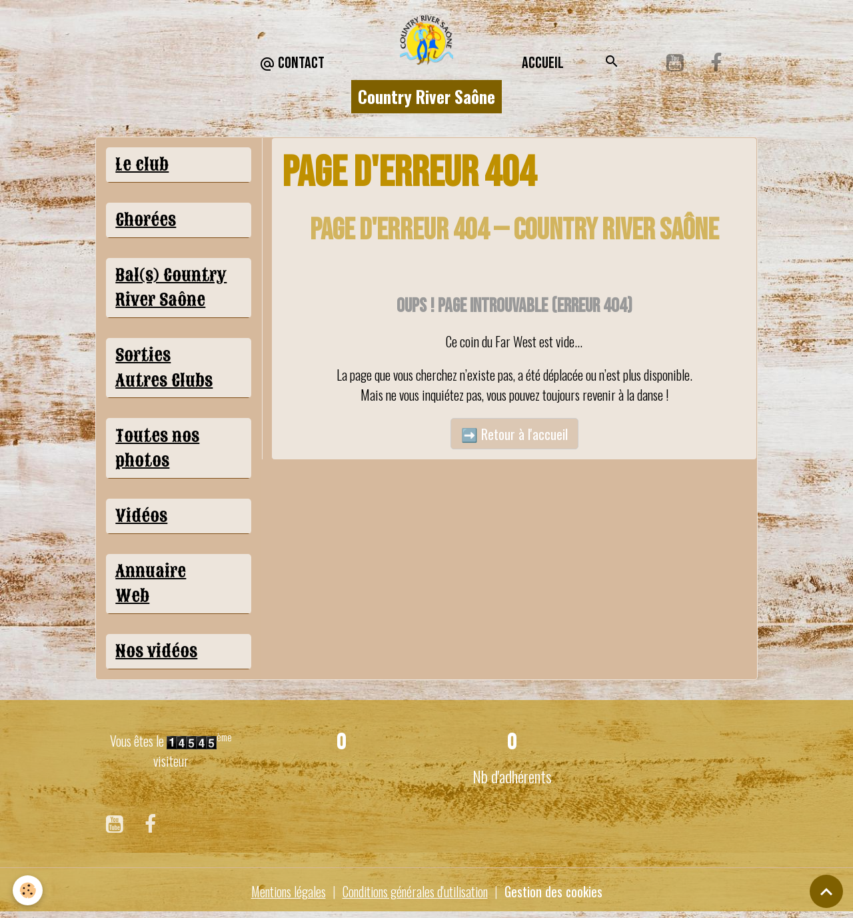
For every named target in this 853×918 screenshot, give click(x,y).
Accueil (543, 63)
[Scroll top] (826, 891)
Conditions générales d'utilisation (415, 895)
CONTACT (292, 63)
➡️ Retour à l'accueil (514, 434)
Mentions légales (284, 895)
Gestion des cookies (557, 895)
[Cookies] (28, 890)
